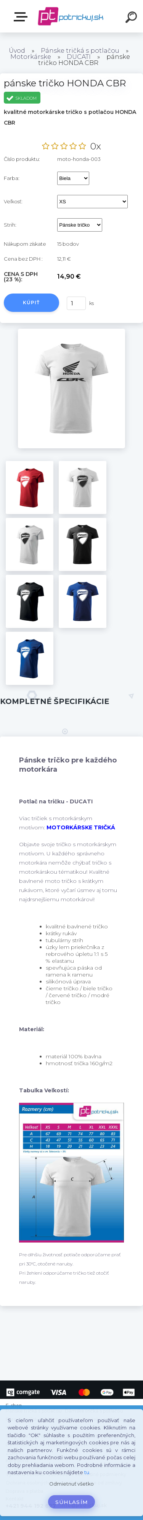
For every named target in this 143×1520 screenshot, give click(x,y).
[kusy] (75, 303)
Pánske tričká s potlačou (80, 50)
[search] (132, 18)
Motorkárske (30, 56)
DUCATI (79, 56)
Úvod (17, 50)
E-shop (22, 16)
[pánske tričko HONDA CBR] (71, 331)
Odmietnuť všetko (71, 1484)
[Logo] (70, 16)
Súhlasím (71, 1502)
